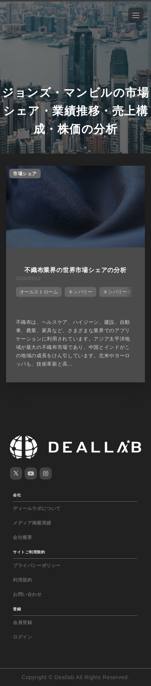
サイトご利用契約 (29, 552)
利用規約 (22, 580)
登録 (17, 609)
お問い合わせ (27, 594)
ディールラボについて (37, 508)
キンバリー (80, 292)
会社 (17, 495)
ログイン (22, 637)
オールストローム (39, 292)
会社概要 (22, 537)
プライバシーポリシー (37, 565)
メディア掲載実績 (32, 523)
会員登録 (22, 622)
